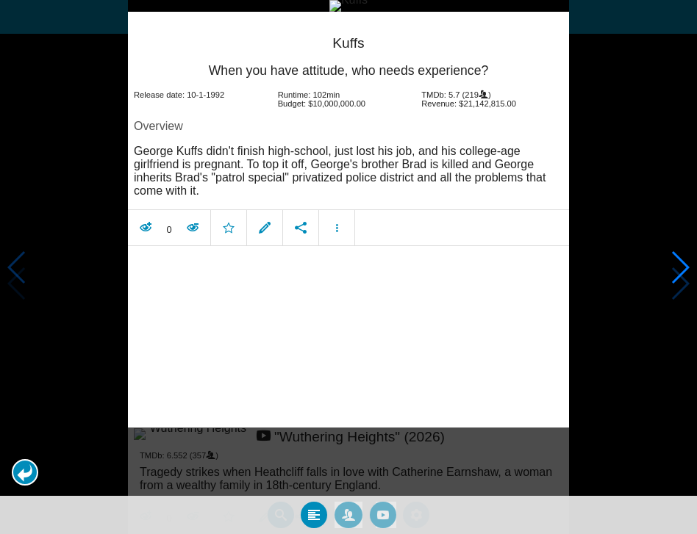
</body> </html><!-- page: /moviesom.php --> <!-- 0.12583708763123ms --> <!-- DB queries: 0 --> (348, 267)
